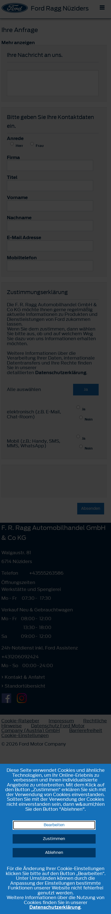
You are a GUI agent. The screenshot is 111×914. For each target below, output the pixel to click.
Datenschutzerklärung (55, 907)
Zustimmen (54, 839)
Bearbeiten (54, 825)
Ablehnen (54, 852)
